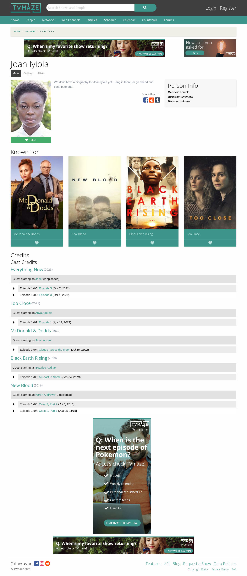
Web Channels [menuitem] (71, 20)
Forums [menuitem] (169, 20)
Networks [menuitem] (48, 20)
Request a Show (197, 564)
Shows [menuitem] (15, 20)
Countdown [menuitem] (149, 20)
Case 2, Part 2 (48, 404)
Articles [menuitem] (92, 20)
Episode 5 (45, 288)
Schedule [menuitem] (110, 20)
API (167, 564)
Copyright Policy (198, 569)
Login (211, 8)
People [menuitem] (30, 20)
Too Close (193, 234)
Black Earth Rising (141, 234)
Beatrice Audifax (45, 367)
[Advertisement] (94, 48)
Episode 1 (45, 322)
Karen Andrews (45, 394)
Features (153, 564)
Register (228, 8)
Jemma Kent (43, 340)
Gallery (28, 73)
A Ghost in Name (50, 377)
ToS (234, 569)
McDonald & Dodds (27, 234)
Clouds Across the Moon (54, 349)
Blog (176, 564)
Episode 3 (45, 294)
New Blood (78, 234)
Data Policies (225, 564)
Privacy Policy (220, 569)
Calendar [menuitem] (129, 20)
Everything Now (27, 270)
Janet (38, 278)
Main (16, 73)
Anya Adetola (43, 312)
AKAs (41, 73)
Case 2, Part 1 (48, 410)
